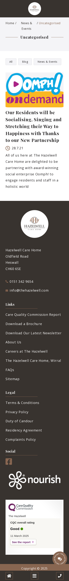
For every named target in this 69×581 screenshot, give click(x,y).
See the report (21, 542)
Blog (25, 61)
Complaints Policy (21, 439)
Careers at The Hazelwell (26, 351)
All (11, 61)
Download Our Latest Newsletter (33, 333)
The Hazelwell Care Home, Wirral (33, 360)
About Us (13, 342)
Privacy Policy (17, 412)
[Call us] (59, 576)
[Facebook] (9, 463)
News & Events (26, 26)
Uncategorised (50, 23)
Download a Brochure (24, 324)
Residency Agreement (24, 430)
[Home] (9, 576)
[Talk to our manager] (59, 558)
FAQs (10, 370)
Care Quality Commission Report (33, 314)
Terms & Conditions (22, 402)
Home (10, 23)
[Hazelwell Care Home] (34, 8)
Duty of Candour (19, 421)
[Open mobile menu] (34, 576)
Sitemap (13, 379)
